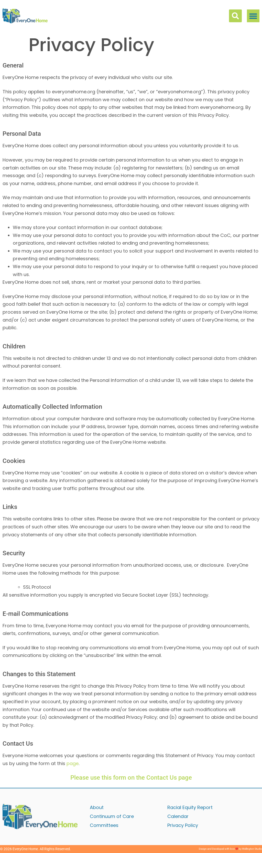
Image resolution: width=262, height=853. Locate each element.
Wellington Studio (252, 848)
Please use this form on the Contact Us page (131, 777)
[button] (253, 15)
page (73, 763)
